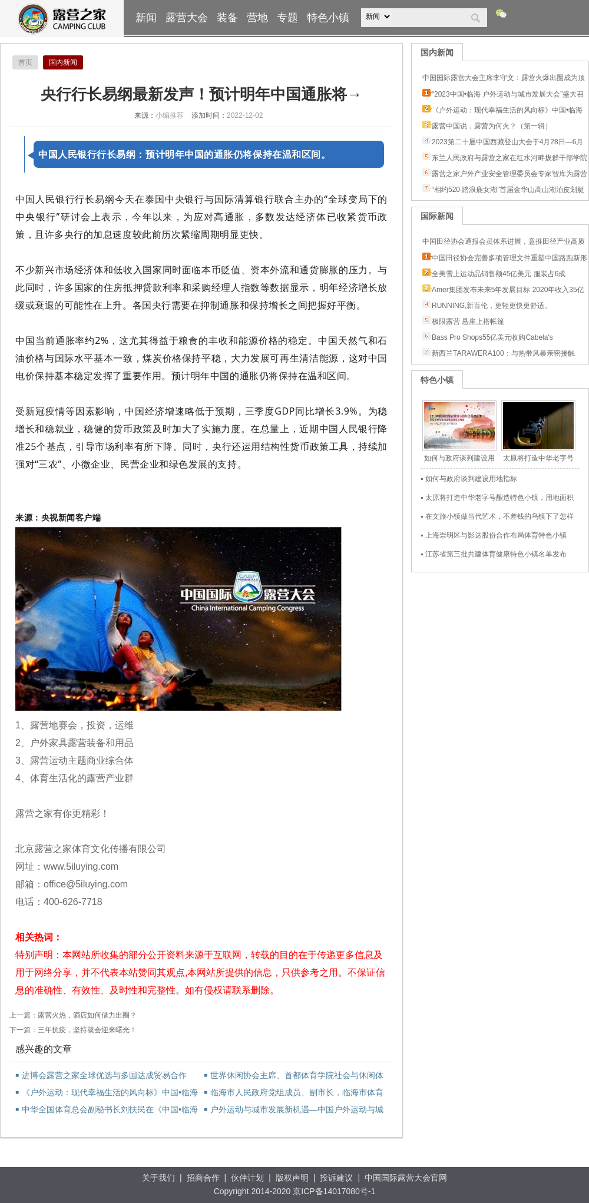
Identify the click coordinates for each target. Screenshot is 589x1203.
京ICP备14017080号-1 (334, 1191)
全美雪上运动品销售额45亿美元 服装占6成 (498, 274)
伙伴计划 (247, 1177)
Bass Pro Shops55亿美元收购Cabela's (492, 337)
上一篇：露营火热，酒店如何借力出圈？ (73, 1015)
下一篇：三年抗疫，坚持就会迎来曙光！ (73, 1030)
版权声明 (292, 1177)
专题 (287, 18)
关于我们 (158, 1177)
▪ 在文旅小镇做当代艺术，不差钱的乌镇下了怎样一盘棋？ (497, 517)
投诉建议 (336, 1177)
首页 (25, 62)
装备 (227, 18)
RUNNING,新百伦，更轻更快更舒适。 (491, 305)
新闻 (146, 18)
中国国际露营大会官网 (406, 1177)
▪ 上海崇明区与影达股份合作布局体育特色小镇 (494, 535)
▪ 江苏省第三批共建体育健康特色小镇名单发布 (494, 554)
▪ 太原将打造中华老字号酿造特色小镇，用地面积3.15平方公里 (497, 499)
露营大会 (187, 18)
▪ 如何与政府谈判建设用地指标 (469, 479)
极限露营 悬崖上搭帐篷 (468, 321)
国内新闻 (63, 62)
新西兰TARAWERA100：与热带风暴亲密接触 (503, 353)
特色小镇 (328, 18)
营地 (257, 18)
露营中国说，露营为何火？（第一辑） (492, 126)
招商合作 (203, 1177)
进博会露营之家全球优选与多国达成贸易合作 (101, 1075)
